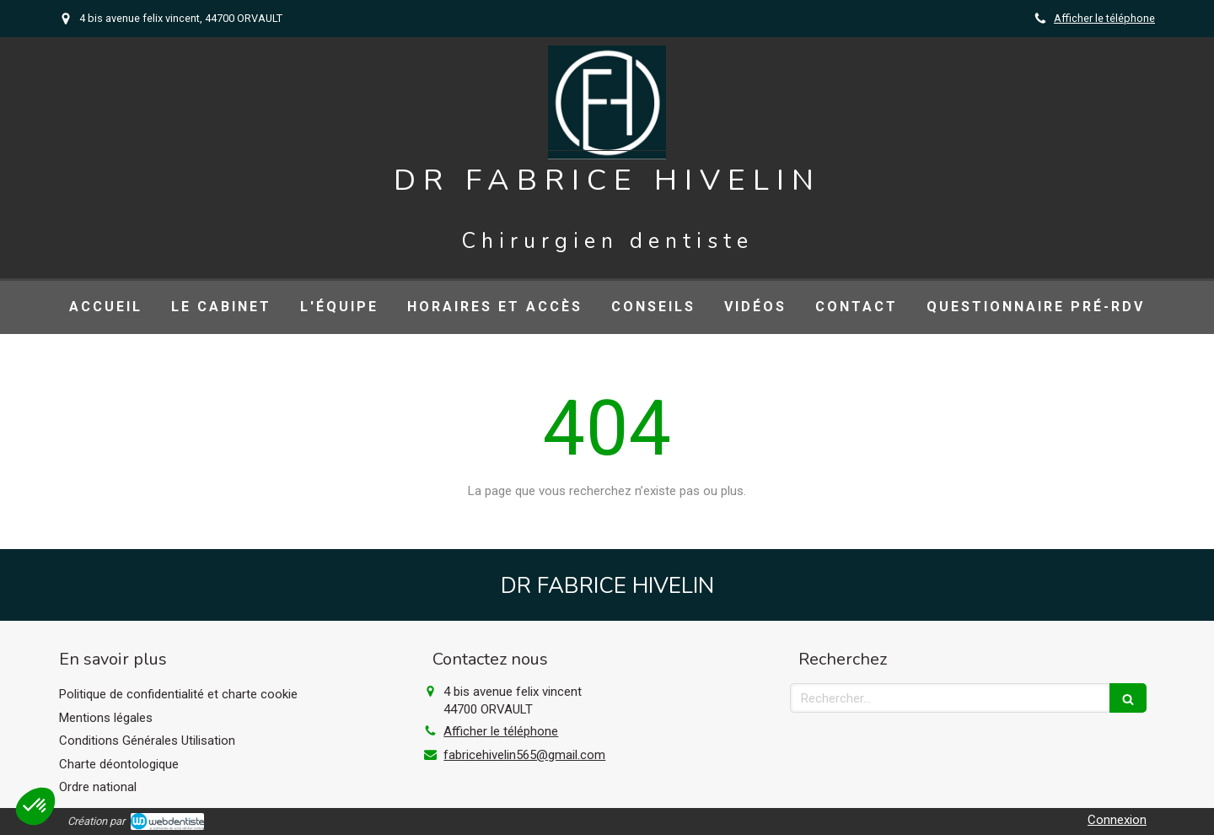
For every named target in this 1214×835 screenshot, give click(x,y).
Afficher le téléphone (1104, 18)
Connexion (1117, 819)
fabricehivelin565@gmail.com (524, 754)
